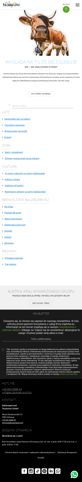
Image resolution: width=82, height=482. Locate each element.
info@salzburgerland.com (12, 423)
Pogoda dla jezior (12, 213)
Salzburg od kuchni (14, 185)
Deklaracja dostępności (67, 452)
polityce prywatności (68, 374)
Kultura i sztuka (12, 179)
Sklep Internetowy (13, 219)
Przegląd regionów (14, 258)
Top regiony (10, 264)
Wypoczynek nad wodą (15, 131)
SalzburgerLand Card (14, 225)
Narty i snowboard (14, 152)
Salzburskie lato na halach (17, 119)
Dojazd (7, 137)
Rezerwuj (9, 243)
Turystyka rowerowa (14, 125)
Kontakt (8, 231)
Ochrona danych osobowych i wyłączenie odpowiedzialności (30, 452)
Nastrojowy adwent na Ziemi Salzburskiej (25, 192)
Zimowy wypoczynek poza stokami (22, 158)
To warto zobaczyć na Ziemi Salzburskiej (25, 173)
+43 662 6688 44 (9, 420)
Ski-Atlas (8, 207)
